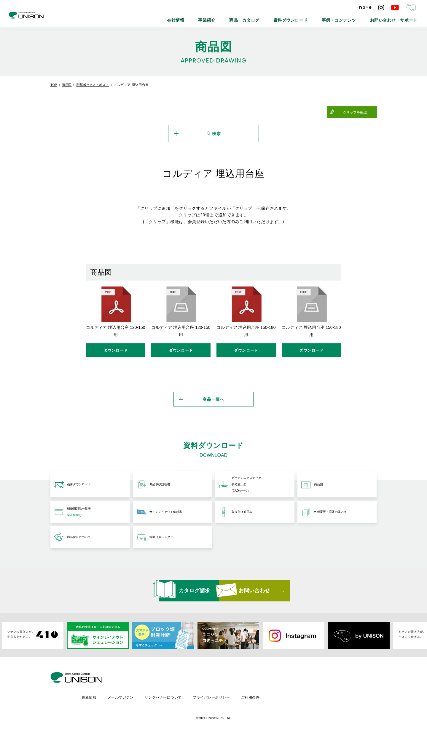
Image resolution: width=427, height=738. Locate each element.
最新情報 (138, 696)
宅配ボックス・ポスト (92, 85)
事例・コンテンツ (355, 18)
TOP (53, 85)
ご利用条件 (303, 696)
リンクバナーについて (214, 696)
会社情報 (220, 18)
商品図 (66, 85)
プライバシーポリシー (263, 696)
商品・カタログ (277, 18)
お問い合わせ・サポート (399, 18)
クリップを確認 (362, 112)
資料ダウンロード (315, 18)
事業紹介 (246, 18)
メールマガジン (171, 696)
